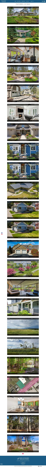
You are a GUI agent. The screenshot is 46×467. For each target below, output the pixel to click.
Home (15, 1)
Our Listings (19, 1)
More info (32, 7)
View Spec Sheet (36, 7)
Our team (27, 1)
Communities (23, 1)
